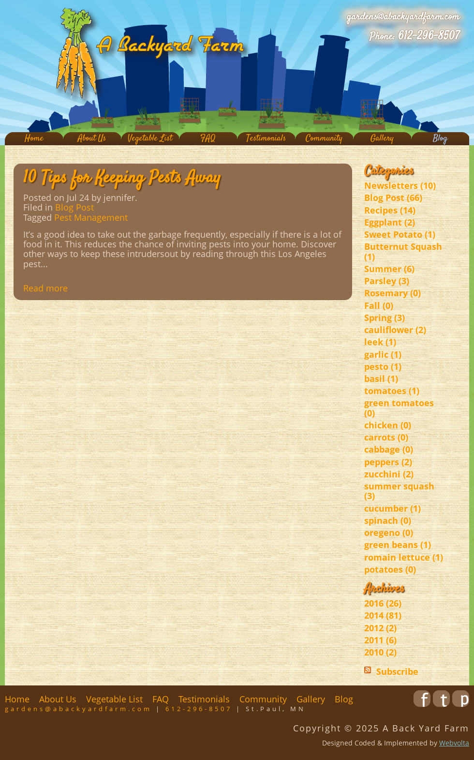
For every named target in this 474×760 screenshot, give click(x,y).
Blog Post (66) (393, 197)
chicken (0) (387, 425)
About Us (92, 139)
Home (34, 139)
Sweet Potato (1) (399, 234)
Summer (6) (389, 268)
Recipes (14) (389, 210)
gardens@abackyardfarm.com (403, 17)
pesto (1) (382, 366)
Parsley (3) (386, 281)
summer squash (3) (399, 491)
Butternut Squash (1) (403, 251)
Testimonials (266, 139)
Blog (440, 139)
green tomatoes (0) (399, 407)
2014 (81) (382, 615)
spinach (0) (387, 520)
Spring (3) (384, 317)
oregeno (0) (388, 532)
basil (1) (381, 378)
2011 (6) (380, 640)
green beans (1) (397, 544)
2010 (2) (380, 652)
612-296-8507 (428, 36)
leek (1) (380, 342)
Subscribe (397, 671)
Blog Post (74, 207)
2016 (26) (382, 603)
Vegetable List (150, 139)
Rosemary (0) (392, 293)
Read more (45, 288)
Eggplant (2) (389, 222)
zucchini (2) (389, 474)
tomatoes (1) (391, 390)
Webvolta (454, 742)
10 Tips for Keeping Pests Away (122, 178)
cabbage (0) (388, 449)
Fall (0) (378, 305)
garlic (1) (382, 354)
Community (324, 139)
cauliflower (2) (395, 329)
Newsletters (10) (400, 185)
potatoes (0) (390, 569)
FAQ (208, 139)
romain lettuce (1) (403, 557)
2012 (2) (380, 628)
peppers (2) (388, 462)
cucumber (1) (392, 508)
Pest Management (91, 217)
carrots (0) (386, 437)
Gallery (382, 139)
